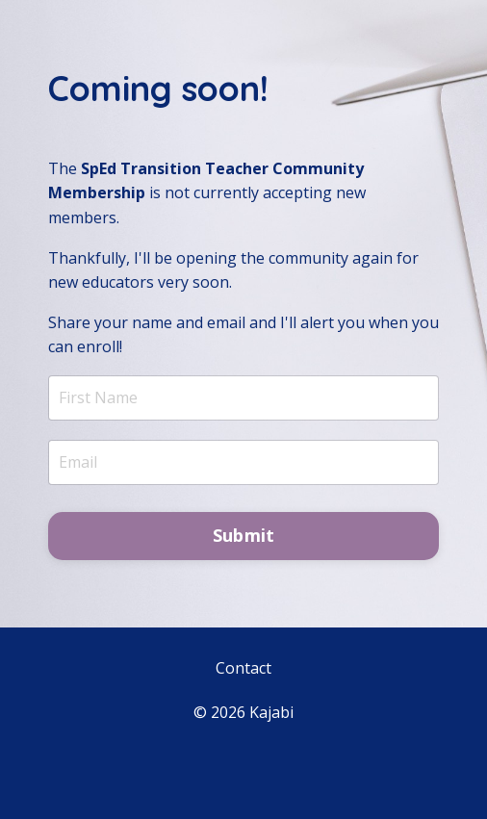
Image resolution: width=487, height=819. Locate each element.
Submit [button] (244, 535)
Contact (243, 667)
